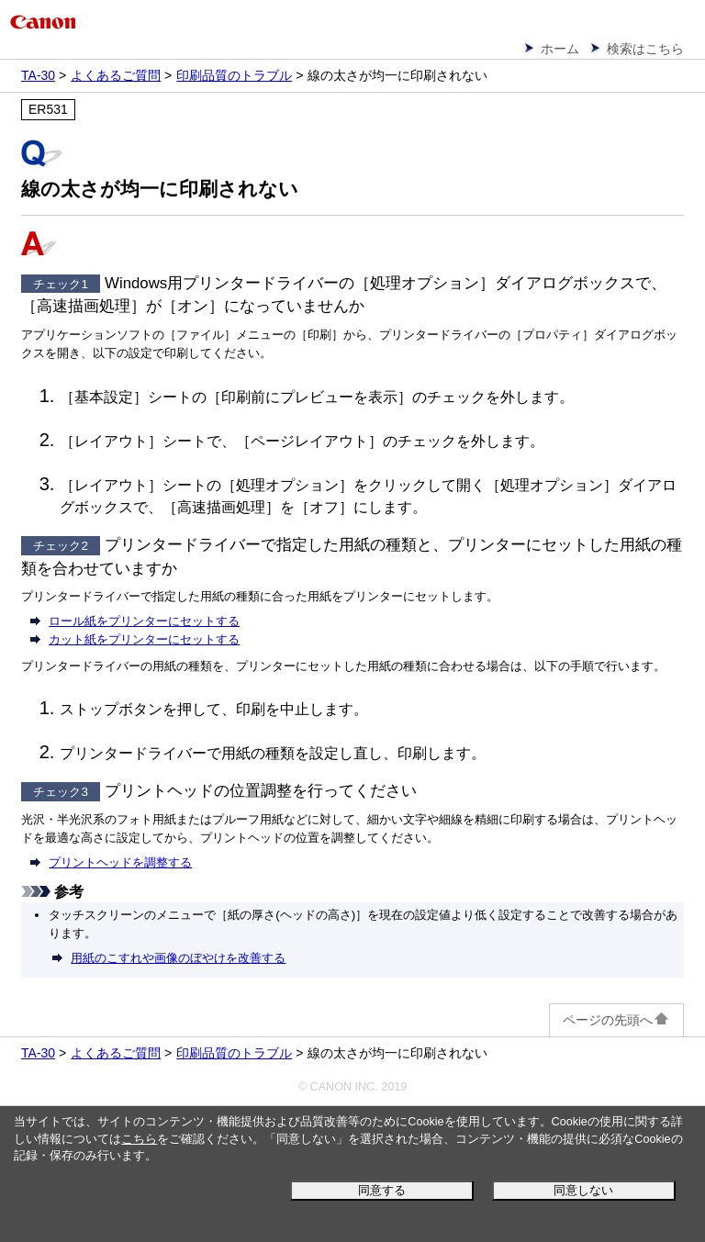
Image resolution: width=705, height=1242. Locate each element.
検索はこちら (645, 48)
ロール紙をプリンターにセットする (144, 621)
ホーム (560, 48)
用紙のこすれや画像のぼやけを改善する (178, 958)
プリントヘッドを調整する (120, 862)
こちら (139, 1139)
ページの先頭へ (616, 1020)
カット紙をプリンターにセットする (144, 639)
